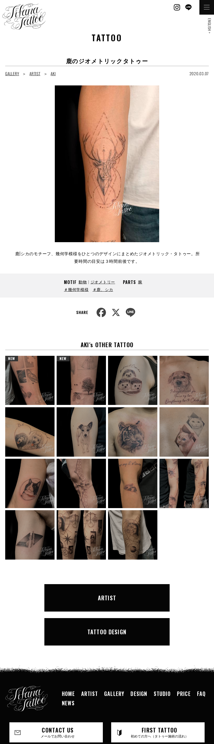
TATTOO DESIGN (157, 593)
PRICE (184, 652)
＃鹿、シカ (103, 289)
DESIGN (138, 652)
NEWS (68, 661)
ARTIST (34, 73)
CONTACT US (58, 691)
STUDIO (162, 652)
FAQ (201, 652)
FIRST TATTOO (160, 691)
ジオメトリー (103, 281)
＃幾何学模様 (76, 289)
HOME (68, 652)
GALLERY (12, 73)
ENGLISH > (209, 26)
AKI (53, 73)
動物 (83, 281)
